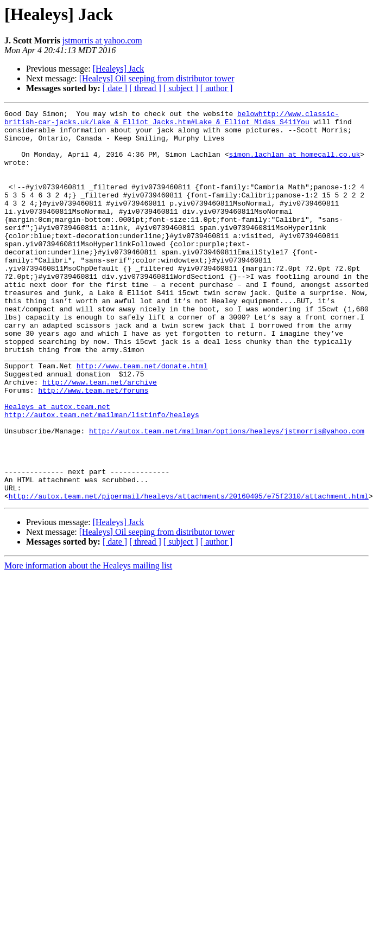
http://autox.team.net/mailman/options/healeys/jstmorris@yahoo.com (226, 496)
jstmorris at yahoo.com (102, 40)
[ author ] (216, 88)
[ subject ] (180, 88)
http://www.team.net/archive (99, 437)
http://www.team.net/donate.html (142, 418)
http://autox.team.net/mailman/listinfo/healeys (101, 476)
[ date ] (115, 88)
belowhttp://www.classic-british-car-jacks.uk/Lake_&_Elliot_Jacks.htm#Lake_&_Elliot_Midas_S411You (171, 120)
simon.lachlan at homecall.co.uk (294, 164)
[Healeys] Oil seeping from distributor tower (157, 78)
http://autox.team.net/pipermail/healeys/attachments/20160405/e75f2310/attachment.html (189, 574)
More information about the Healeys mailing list (88, 643)
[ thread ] (145, 88)
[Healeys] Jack (118, 68)
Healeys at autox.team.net (57, 466)
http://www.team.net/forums (93, 447)
